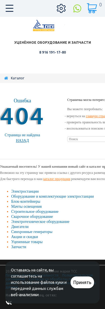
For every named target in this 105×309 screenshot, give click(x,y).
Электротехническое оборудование (40, 222)
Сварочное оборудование (32, 217)
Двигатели (20, 227)
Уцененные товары (27, 242)
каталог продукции (56, 179)
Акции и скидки (24, 237)
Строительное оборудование (35, 211)
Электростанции (25, 191)
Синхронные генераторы (31, 232)
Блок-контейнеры (25, 201)
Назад (22, 141)
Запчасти (18, 247)
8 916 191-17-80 (52, 52)
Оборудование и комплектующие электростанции (52, 196)
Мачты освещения (26, 206)
